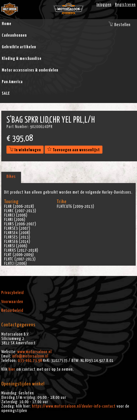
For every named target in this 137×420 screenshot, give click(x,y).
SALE (6, 93)
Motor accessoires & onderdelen (30, 70)
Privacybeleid (12, 293)
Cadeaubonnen (14, 35)
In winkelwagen (25, 150)
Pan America (12, 82)
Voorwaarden (12, 302)
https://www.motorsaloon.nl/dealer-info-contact (74, 406)
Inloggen (103, 5)
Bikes (11, 177)
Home (6, 24)
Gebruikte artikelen (19, 47)
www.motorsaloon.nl (34, 352)
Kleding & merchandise (22, 59)
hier (12, 369)
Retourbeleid (12, 310)
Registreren (125, 5)
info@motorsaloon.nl (30, 356)
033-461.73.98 (30, 361)
